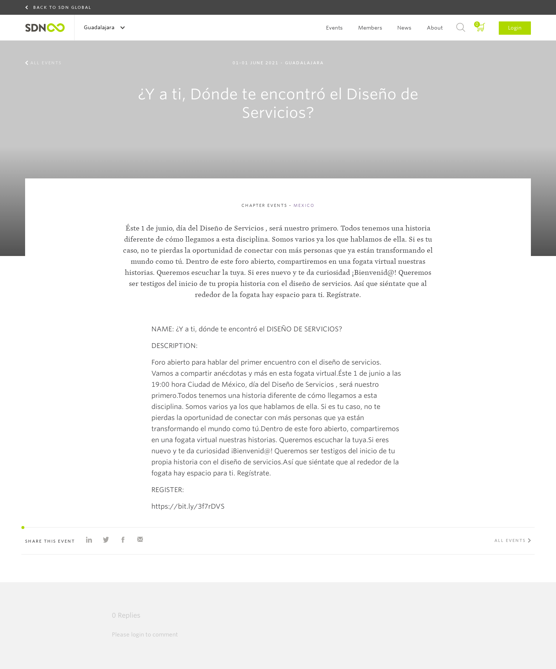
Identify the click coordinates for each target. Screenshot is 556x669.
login (137, 634)
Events (334, 28)
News (404, 28)
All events (46, 62)
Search (460, 28)
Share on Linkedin (89, 540)
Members (370, 28)
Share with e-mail (140, 540)
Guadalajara (100, 27)
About (435, 28)
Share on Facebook (123, 540)
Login (515, 28)
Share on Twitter (106, 540)
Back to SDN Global (62, 7)
